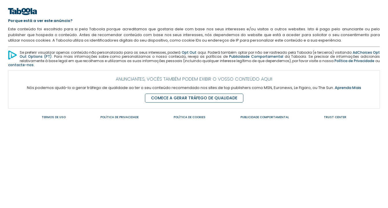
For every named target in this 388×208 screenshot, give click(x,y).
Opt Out (189, 52)
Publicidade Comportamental (256, 56)
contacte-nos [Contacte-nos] (21, 64)
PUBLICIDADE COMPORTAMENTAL (264, 117)
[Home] (22, 16)
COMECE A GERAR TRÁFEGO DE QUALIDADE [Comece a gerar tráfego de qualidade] (194, 98)
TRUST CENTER (335, 117)
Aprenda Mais (348, 87)
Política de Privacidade (354, 60)
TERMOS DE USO (54, 117)
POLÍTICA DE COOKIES (189, 117)
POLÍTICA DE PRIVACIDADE (119, 117)
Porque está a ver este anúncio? (40, 20)
